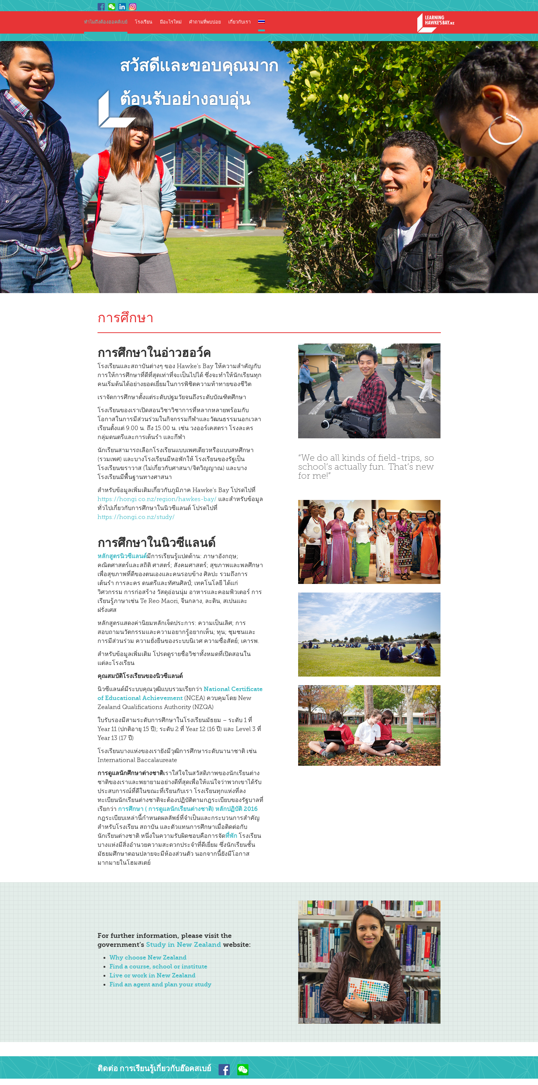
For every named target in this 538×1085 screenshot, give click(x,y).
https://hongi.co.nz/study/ (136, 517)
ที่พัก (231, 835)
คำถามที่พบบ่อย (205, 22)
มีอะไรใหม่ (171, 22)
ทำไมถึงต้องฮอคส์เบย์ (105, 22)
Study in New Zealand (183, 944)
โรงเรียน (143, 22)
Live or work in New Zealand (152, 975)
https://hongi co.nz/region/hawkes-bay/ (157, 499)
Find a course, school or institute (158, 966)
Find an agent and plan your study (160, 984)
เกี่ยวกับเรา (239, 22)
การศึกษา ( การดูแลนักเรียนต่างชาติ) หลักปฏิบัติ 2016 (188, 808)
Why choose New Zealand (147, 957)
